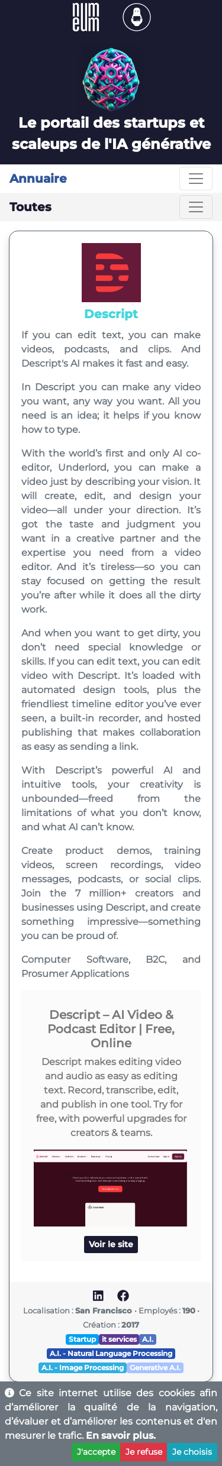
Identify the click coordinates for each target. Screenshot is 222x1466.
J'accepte (96, 1451)
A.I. (147, 1339)
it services (119, 1339)
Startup (82, 1339)
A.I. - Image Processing (82, 1367)
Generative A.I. (155, 1367)
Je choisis (192, 1451)
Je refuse (144, 1451)
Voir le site (111, 1244)
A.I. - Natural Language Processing (111, 1353)
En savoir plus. (121, 1435)
